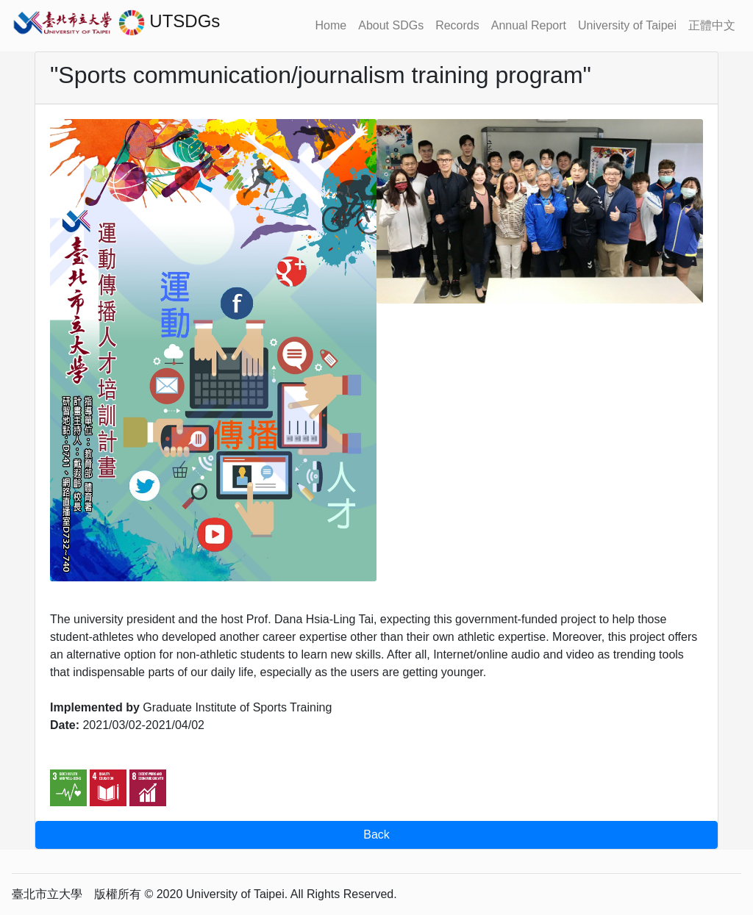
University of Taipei (627, 25)
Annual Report (528, 25)
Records (457, 25)
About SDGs (391, 25)
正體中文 (711, 25)
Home (331, 25)
